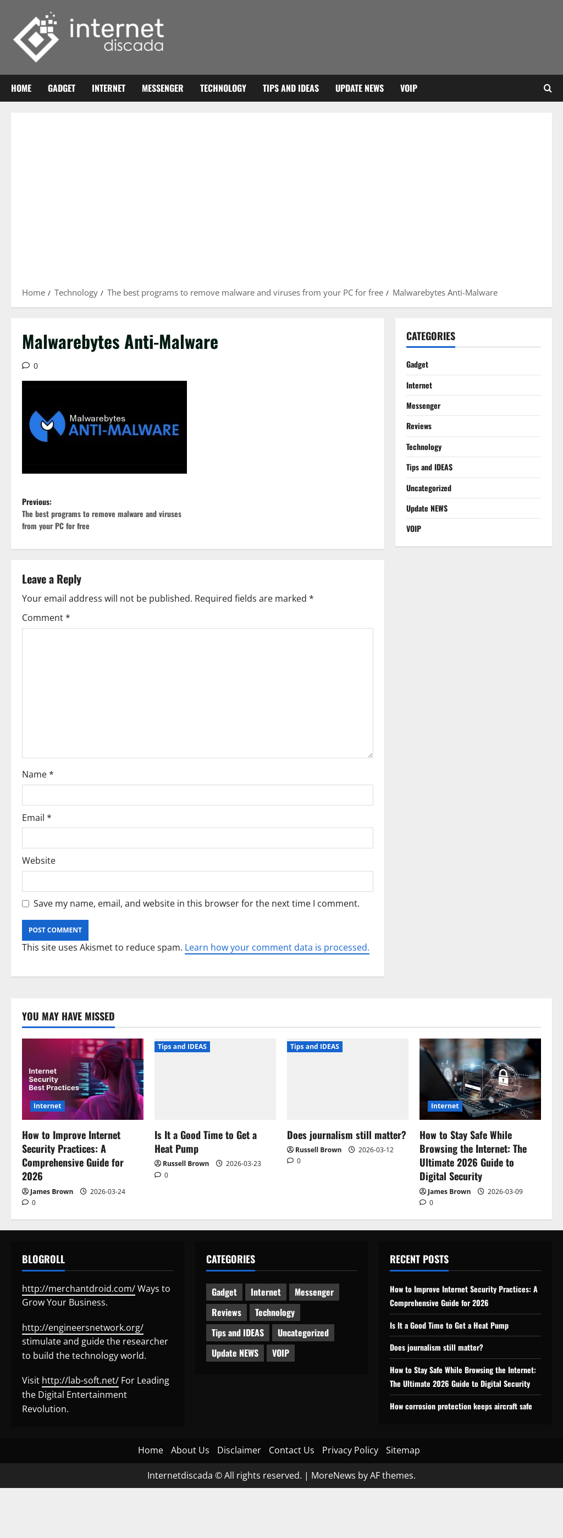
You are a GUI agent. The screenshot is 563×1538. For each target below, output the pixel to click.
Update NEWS (359, 88)
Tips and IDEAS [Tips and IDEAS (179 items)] (238, 1343)
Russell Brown (186, 1174)
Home (21, 88)
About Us (190, 1500)
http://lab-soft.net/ (80, 1391)
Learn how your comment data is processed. (277, 958)
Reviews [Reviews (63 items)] (226, 1322)
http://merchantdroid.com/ (78, 1299)
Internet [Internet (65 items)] (266, 1302)
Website (39, 871)
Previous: (109, 519)
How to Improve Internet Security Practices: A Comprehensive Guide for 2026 (73, 1166)
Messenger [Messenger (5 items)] (314, 1302)
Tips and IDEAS (291, 88)
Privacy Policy (350, 1500)
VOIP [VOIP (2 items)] (280, 1363)
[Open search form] (548, 88)
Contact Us (291, 1500)
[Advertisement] (281, 203)
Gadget (61, 88)
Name (38, 785)
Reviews (421, 431)
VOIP (408, 88)
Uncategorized (431, 499)
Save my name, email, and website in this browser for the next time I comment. (197, 914)
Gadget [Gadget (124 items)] (224, 1302)
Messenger (163, 88)
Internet (108, 88)
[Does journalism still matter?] (348, 1090)
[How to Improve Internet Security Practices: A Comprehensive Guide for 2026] (82, 1090)
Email (37, 828)
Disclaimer (239, 1500)
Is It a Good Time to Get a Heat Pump (205, 1152)
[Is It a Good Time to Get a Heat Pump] (215, 1090)
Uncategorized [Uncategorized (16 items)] (303, 1343)
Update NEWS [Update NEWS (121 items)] (235, 1363)
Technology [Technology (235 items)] (275, 1322)
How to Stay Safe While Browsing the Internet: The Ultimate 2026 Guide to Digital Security (473, 1166)
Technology (223, 88)
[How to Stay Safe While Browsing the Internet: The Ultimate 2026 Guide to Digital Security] (480, 1090)
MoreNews (333, 1525)
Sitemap (403, 1500)
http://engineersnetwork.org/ (82, 1338)
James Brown (51, 1202)
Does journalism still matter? (346, 1145)
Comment (46, 629)
